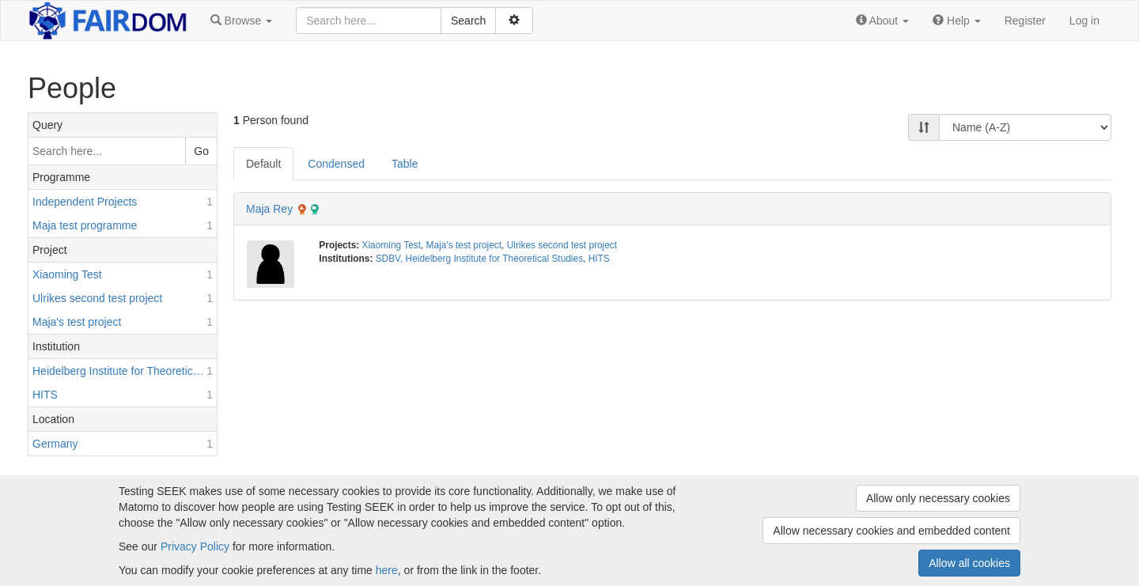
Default (263, 163)
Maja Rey (269, 208)
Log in (1084, 20)
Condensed (336, 163)
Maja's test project (463, 245)
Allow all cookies (969, 563)
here (387, 570)
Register (1025, 20)
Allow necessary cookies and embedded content (891, 530)
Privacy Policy (195, 546)
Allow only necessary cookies (938, 498)
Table (405, 163)
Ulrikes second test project (562, 245)
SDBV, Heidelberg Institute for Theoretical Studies (479, 258)
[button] (241, 20)
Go (201, 151)
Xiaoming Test (391, 245)
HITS (599, 258)
